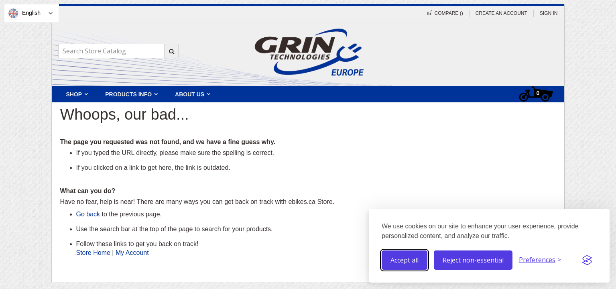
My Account (132, 252)
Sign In (549, 13)
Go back (88, 214)
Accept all (404, 260)
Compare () (444, 13)
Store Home (93, 252)
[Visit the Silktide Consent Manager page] (587, 260)
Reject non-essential (473, 260)
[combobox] (118, 51)
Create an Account (501, 13)
